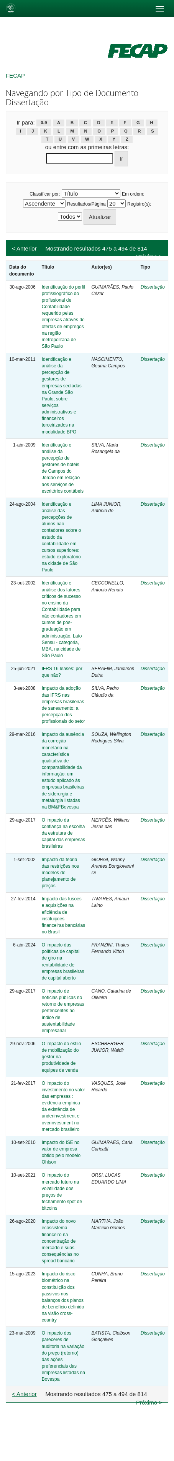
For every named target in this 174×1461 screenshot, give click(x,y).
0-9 (44, 123)
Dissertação (153, 287)
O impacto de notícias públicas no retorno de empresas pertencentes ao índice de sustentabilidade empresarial (63, 1010)
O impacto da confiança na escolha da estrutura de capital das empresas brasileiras (63, 833)
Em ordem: (133, 194)
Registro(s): (139, 204)
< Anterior (24, 248)
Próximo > (149, 256)
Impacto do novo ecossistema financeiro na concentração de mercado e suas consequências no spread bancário (60, 1241)
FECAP (15, 75)
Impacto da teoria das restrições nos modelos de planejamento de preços (60, 873)
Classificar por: (45, 194)
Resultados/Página (86, 204)
